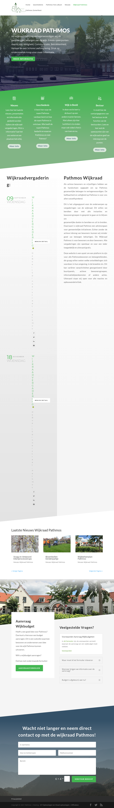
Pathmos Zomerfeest (34, 10)
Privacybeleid (16, 799)
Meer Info (14, 146)
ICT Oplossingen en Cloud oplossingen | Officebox (59, 805)
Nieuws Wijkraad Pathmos (23, 562)
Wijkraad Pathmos (80, 5)
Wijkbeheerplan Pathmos (85, 557)
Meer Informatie (27, 58)
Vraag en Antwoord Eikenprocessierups (22, 557)
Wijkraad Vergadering (33, 221)
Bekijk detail (41, 241)
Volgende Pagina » (96, 571)
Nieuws (67, 5)
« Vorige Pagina (17, 571)
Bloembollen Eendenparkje (52, 557)
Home (28, 5)
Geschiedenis (38, 5)
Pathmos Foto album (54, 5)
